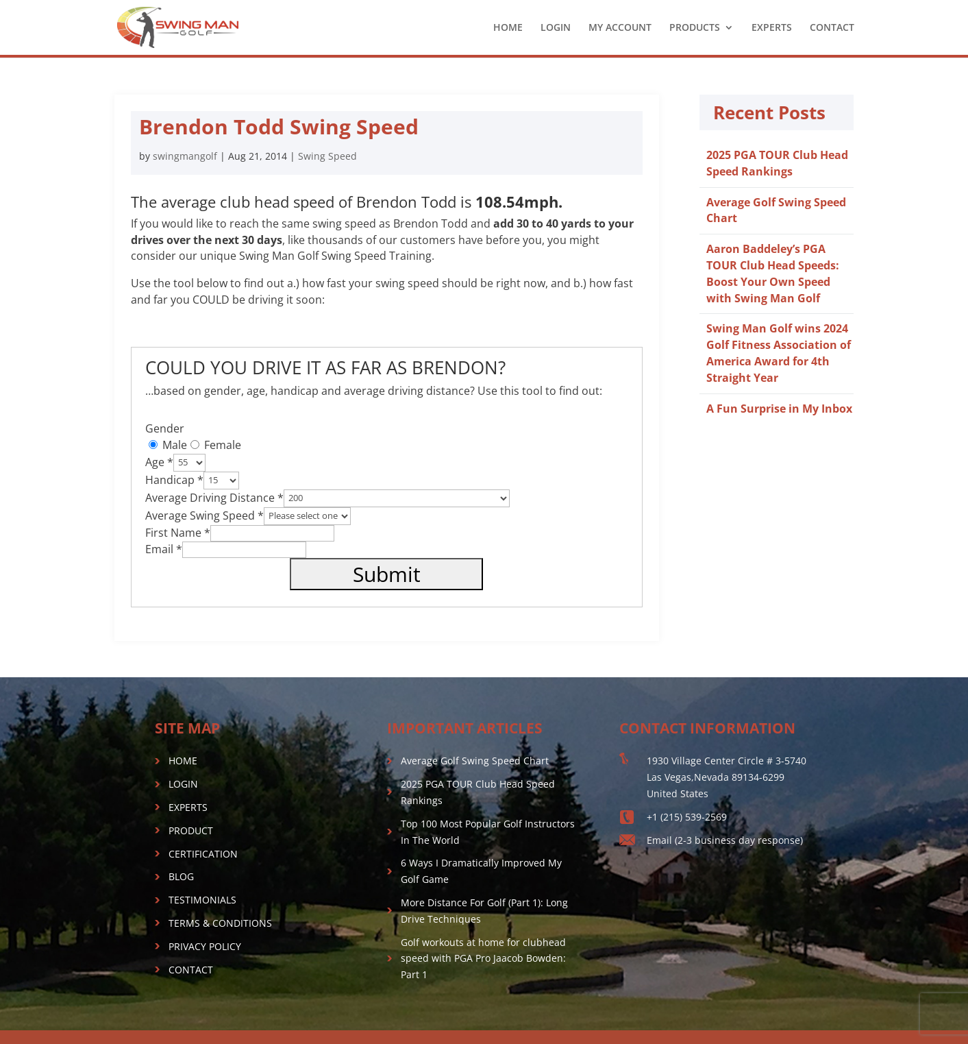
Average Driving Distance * (214, 497)
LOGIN (556, 28)
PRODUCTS (694, 28)
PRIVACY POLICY (205, 946)
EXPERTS (772, 28)
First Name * (177, 532)
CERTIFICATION (203, 853)
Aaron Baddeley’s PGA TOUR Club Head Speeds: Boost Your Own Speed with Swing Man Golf (772, 273)
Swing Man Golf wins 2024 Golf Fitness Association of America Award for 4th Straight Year (778, 353)
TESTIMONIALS (202, 899)
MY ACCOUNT (619, 28)
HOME (508, 28)
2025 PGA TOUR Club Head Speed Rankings (777, 163)
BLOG (181, 876)
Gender (164, 428)
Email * (163, 549)
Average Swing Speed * (204, 514)
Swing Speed (327, 155)
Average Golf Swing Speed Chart (475, 760)
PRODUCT (191, 830)
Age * (159, 461)
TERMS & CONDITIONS (220, 923)
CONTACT (832, 28)
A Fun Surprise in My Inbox (779, 408)
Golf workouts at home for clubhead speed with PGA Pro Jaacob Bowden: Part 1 (483, 959)
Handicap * (174, 479)
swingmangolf (185, 155)
